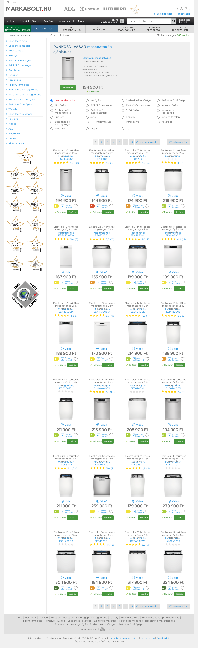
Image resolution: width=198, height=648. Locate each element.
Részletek (67, 87)
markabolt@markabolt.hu (123, 638)
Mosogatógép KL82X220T (173, 539)
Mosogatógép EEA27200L (102, 234)
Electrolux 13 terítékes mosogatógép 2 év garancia (137, 153)
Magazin (81, 21)
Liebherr (43, 617)
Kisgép (61, 620)
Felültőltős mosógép (131, 620)
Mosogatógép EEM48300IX (173, 234)
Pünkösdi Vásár (45, 29)
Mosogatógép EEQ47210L (137, 157)
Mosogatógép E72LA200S (66, 539)
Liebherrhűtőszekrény (180, 28)
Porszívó (50, 620)
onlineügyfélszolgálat (109, 20)
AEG (19, 617)
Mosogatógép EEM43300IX (66, 310)
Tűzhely (113, 617)
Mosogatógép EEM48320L (137, 234)
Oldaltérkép (163, 638)
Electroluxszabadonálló (126, 28)
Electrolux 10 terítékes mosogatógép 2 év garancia (66, 153)
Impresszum (148, 638)
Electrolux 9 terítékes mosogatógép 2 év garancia (101, 153)
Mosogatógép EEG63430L (66, 387)
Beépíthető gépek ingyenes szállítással (17, 28)
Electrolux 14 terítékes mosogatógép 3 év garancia (173, 535)
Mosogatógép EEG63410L (66, 463)
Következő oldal (178, 142)
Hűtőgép (55, 617)
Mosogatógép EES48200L (102, 539)
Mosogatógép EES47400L (137, 387)
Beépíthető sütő (130, 617)
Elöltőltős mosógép (105, 620)
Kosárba (72, 212)
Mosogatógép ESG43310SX (66, 157)
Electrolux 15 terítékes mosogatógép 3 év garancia (102, 458)
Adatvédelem (88, 629)
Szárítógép (82, 617)
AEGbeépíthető (99, 28)
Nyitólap (11, 21)
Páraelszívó (172, 617)
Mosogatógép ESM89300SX (102, 463)
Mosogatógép (99, 617)
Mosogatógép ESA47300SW (101, 310)
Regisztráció (183, 13)
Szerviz (36, 21)
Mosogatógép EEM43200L (173, 310)
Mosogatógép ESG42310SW (66, 234)
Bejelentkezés (163, 13)
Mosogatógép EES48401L (173, 157)
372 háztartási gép (166, 35)
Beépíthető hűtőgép (130, 624)
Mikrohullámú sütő (31, 620)
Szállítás (48, 21)
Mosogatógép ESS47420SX (173, 387)
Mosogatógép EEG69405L (173, 463)
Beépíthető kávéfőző (79, 620)
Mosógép (68, 617)
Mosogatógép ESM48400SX (102, 387)
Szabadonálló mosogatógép (71, 624)
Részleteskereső (184, 20)
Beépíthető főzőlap (153, 617)
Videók (113, 629)
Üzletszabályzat (65, 21)
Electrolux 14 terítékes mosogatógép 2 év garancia (173, 153)
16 (132, 142)
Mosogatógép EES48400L (137, 310)
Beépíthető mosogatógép (160, 620)
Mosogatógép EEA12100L (102, 157)
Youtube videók (102, 629)
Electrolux (12, 2)
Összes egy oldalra (147, 142)
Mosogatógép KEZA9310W (137, 539)
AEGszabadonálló (72, 28)
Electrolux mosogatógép (96, 57)
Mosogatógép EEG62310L (137, 463)
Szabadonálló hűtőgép (103, 624)
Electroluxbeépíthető (153, 28)
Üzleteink (24, 21)
